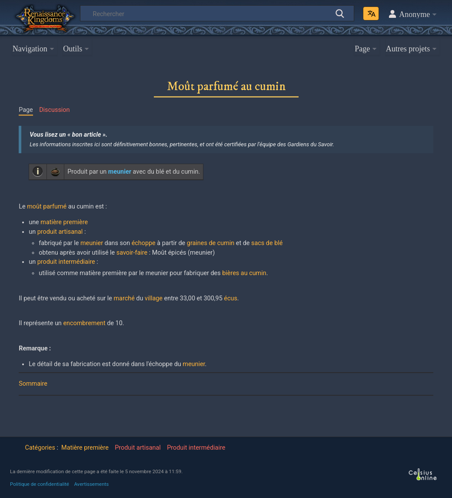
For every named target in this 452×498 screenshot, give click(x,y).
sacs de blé (266, 243)
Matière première (85, 447)
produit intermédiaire (66, 262)
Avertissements (91, 484)
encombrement (84, 323)
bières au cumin (244, 273)
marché (124, 298)
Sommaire (33, 383)
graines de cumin (210, 243)
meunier (91, 243)
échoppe (144, 243)
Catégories (40, 447)
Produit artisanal (138, 447)
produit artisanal (60, 232)
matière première (64, 222)
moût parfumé (46, 206)
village (154, 298)
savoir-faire (131, 252)
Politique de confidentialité (39, 484)
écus (230, 298)
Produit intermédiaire (196, 447)
